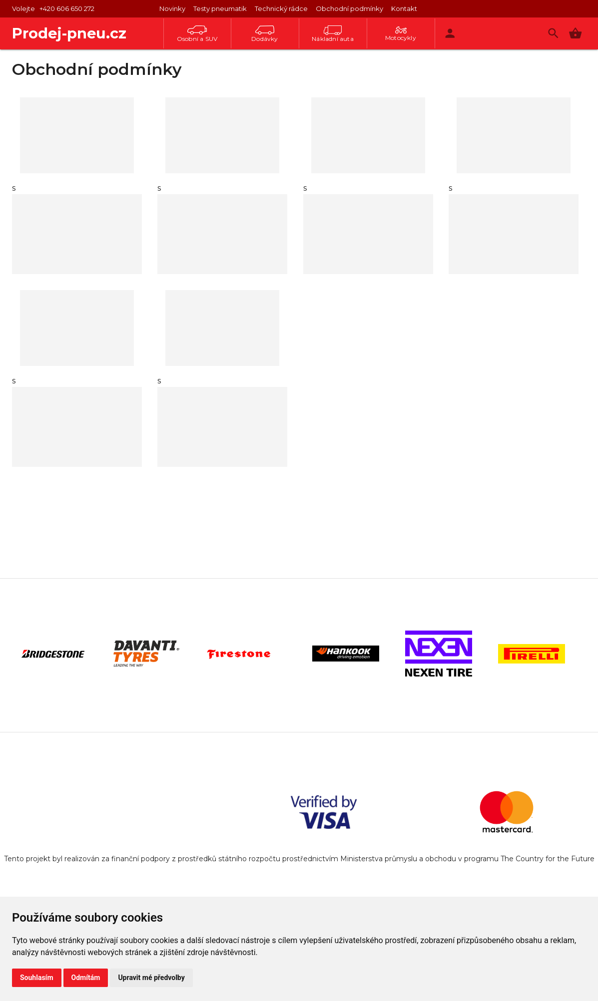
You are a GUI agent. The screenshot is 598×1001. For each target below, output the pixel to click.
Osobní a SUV (197, 33)
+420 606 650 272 (66, 8)
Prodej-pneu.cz (69, 33)
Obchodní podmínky (349, 8)
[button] (575, 33)
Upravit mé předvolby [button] (151, 978)
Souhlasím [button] (36, 978)
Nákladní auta (333, 33)
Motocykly (400, 33)
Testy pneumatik (220, 8)
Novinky (172, 8)
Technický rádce (281, 8)
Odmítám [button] (85, 978)
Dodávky (264, 33)
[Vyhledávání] (553, 33)
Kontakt (404, 8)
